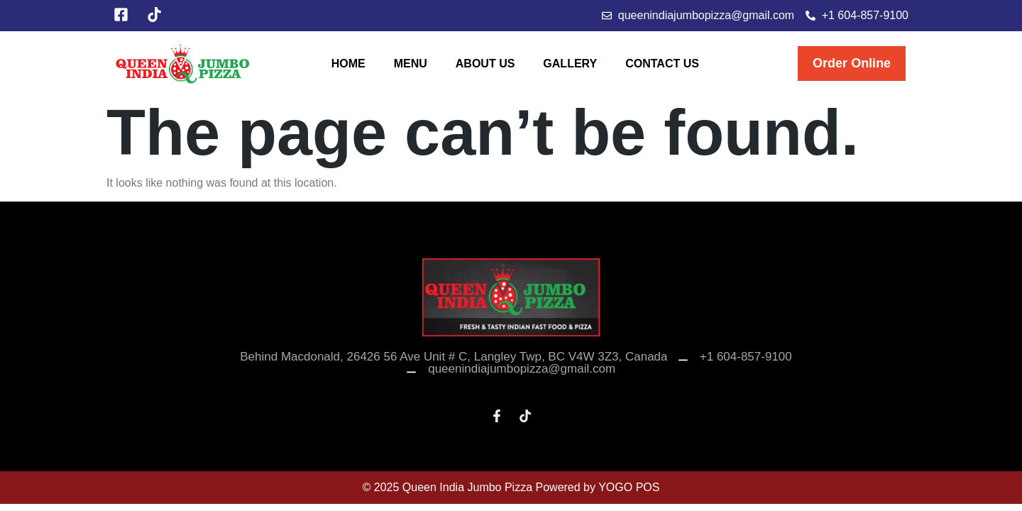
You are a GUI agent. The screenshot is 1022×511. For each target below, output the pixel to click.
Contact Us (662, 63)
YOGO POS (628, 487)
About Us (485, 63)
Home (348, 63)
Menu (410, 63)
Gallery (570, 63)
